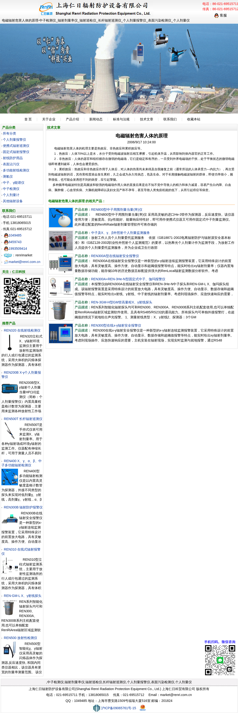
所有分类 (9, 133)
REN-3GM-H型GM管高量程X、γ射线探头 (121, 302)
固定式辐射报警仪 (16, 152)
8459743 (13, 242)
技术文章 (146, 119)
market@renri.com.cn (22, 262)
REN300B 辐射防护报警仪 (23, 507)
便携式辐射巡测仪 (16, 146)
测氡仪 (8, 176)
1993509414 (15, 248)
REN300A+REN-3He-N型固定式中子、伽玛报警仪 (128, 279)
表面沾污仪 (11, 164)
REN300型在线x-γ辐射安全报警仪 (116, 325)
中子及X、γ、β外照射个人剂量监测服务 (120, 233)
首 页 (28, 119)
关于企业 (48, 119)
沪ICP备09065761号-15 (114, 708)
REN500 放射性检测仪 (20, 638)
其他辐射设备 (13, 201)
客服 (220, 15)
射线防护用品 (13, 158)
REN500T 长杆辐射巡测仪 (23, 419)
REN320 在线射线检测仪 (22, 330)
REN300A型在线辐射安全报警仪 (115, 256)
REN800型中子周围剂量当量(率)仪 (116, 209)
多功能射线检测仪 (16, 170)
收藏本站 (193, 119)
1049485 (13, 235)
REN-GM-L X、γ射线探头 (22, 596)
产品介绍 (72, 119)
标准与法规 (121, 119)
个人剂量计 (11, 195)
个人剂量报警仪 (14, 139)
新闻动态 (96, 119)
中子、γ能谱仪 (13, 182)
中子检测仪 (11, 189)
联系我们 (170, 119)
